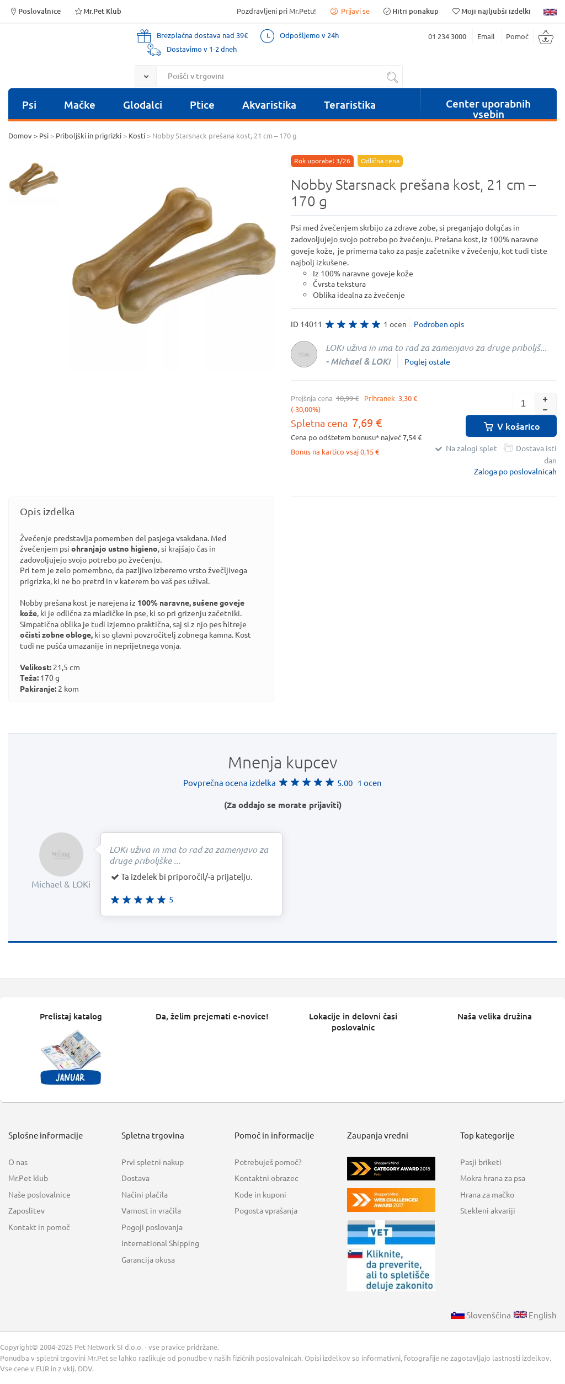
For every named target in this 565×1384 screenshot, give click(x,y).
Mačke (79, 104)
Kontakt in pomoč (39, 1227)
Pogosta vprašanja (265, 1210)
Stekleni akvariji (487, 1210)
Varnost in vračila (151, 1210)
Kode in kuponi (260, 1194)
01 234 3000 (447, 36)
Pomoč (517, 36)
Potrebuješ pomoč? (268, 1162)
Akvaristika (269, 104)
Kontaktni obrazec (266, 1178)
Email (486, 36)
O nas (18, 1162)
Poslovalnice (34, 11)
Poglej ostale (427, 361)
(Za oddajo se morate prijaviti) (283, 804)
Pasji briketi (481, 1162)
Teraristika (350, 104)
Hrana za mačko (487, 1194)
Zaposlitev (26, 1210)
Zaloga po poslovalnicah (515, 471)
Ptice (202, 104)
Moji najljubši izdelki (491, 11)
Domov (20, 135)
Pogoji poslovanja (152, 1227)
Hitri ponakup (410, 11)
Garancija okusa (148, 1259)
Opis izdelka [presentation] (47, 511)
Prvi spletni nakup (152, 1162)
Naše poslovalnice (39, 1194)
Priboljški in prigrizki (88, 135)
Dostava (135, 1178)
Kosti (137, 135)
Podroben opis (439, 324)
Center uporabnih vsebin (488, 108)
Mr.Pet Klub (97, 11)
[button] (546, 398)
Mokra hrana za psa (492, 1178)
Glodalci (142, 104)
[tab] (141, 511)
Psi (29, 104)
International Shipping (160, 1243)
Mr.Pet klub (28, 1178)
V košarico (511, 426)
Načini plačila (144, 1194)
